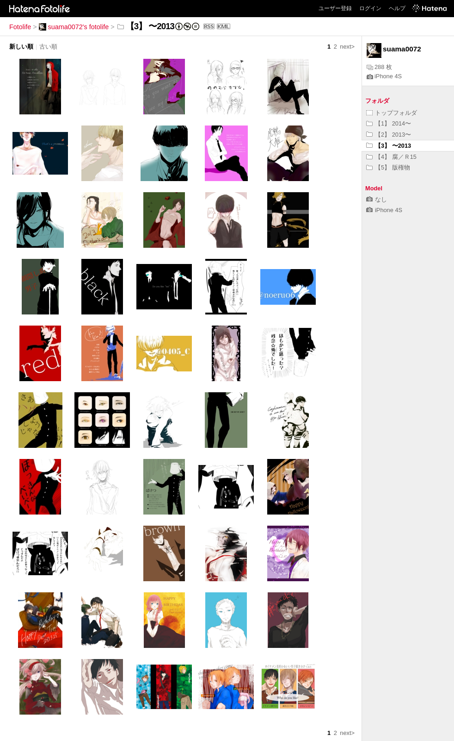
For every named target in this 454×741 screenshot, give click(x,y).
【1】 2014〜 (388, 123)
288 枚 (379, 66)
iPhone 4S (384, 76)
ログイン (370, 8)
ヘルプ (397, 8)
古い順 (48, 46)
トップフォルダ (391, 112)
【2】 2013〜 (388, 134)
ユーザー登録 (335, 8)
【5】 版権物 (388, 167)
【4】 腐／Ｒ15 (391, 156)
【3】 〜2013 (388, 145)
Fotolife (20, 27)
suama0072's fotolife (74, 27)
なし (376, 199)
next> (347, 46)
